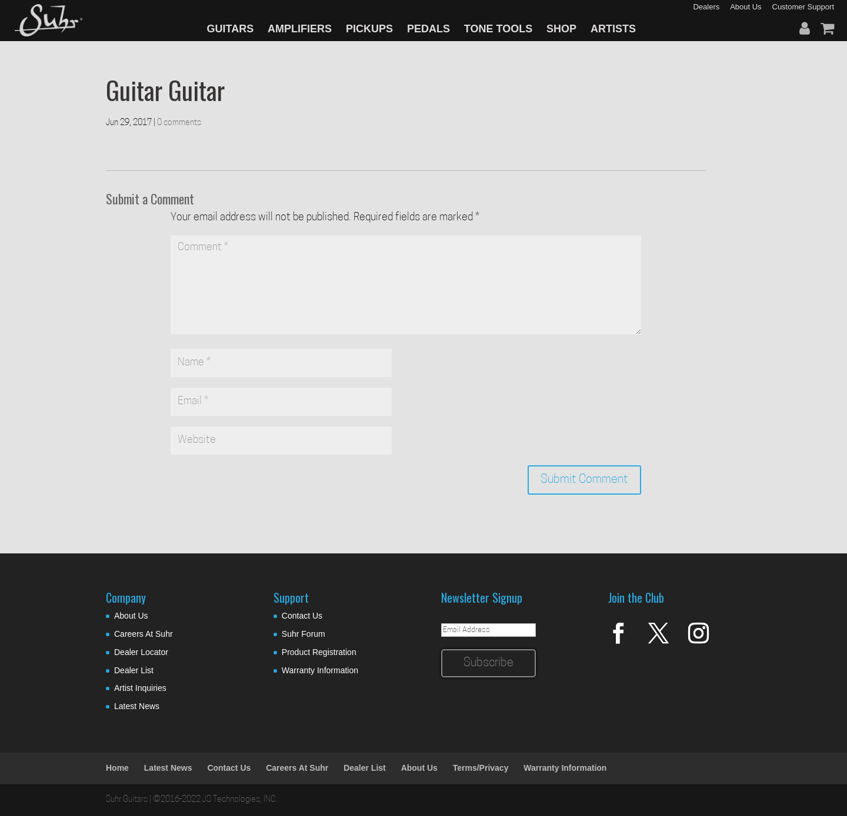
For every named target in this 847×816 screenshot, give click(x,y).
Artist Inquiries (140, 688)
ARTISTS (613, 29)
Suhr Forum (303, 634)
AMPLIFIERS (300, 29)
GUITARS (230, 29)
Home (117, 768)
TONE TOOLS (498, 29)
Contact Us (302, 615)
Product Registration (319, 652)
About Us (131, 615)
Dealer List (134, 670)
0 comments (179, 123)
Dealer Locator (141, 652)
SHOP (561, 29)
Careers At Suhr (143, 634)
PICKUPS (369, 29)
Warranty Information (320, 670)
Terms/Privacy (481, 768)
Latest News (136, 706)
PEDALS (428, 29)
